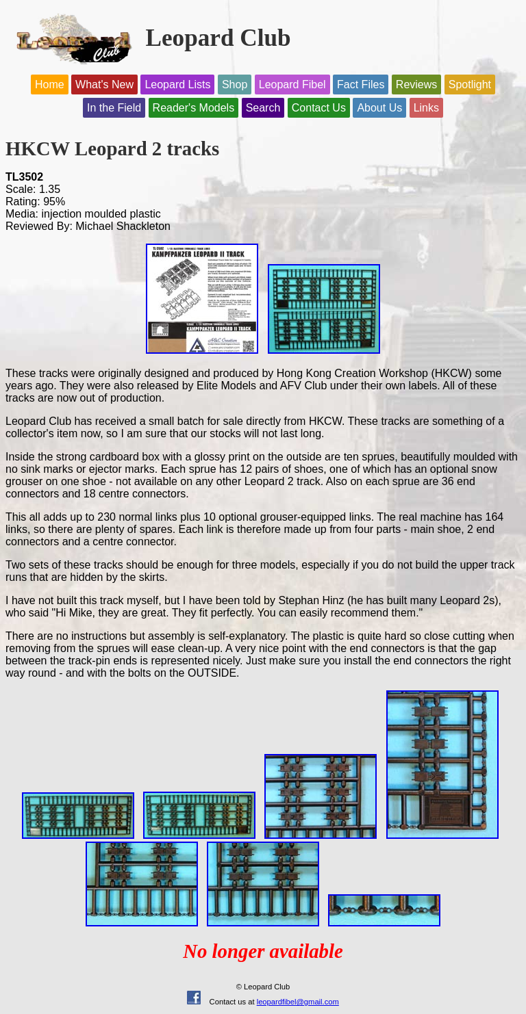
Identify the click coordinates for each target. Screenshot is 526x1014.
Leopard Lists (177, 84)
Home (49, 84)
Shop (234, 84)
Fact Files (360, 84)
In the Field (114, 108)
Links (426, 108)
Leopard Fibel (292, 84)
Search (263, 108)
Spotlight (470, 84)
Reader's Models (194, 108)
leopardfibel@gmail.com (298, 1002)
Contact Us (319, 108)
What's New (104, 84)
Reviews (416, 84)
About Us (379, 108)
